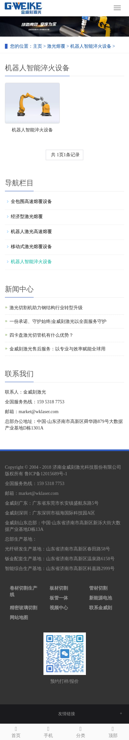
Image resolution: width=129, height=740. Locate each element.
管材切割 (98, 588)
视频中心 (59, 607)
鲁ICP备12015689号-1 (45, 473)
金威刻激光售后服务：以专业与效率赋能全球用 (57, 348)
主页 (37, 46)
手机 (48, 731)
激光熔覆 (56, 46)
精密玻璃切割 (23, 607)
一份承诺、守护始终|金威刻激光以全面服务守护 (57, 321)
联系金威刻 (100, 607)
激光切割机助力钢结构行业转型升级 (46, 307)
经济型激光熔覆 (27, 216)
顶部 (113, 731)
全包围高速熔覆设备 (31, 201)
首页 (16, 731)
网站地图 (19, 617)
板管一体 (59, 598)
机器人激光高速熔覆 (31, 231)
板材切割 (59, 588)
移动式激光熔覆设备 (31, 246)
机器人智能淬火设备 (90, 46)
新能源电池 (100, 598)
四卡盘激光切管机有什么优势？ (41, 335)
